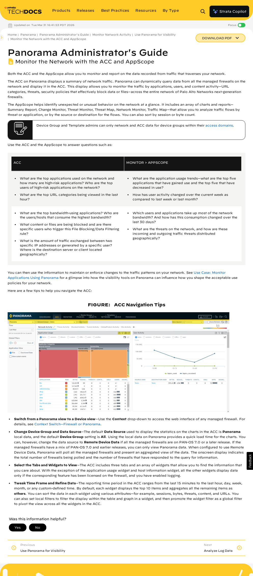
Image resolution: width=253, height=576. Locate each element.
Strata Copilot (229, 11)
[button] (250, 461)
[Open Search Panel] (204, 11)
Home (12, 34)
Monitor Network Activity (111, 34)
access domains (219, 125)
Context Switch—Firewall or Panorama (67, 424)
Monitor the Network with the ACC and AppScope (48, 38)
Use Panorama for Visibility (155, 34)
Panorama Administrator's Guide (64, 34)
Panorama (28, 34)
